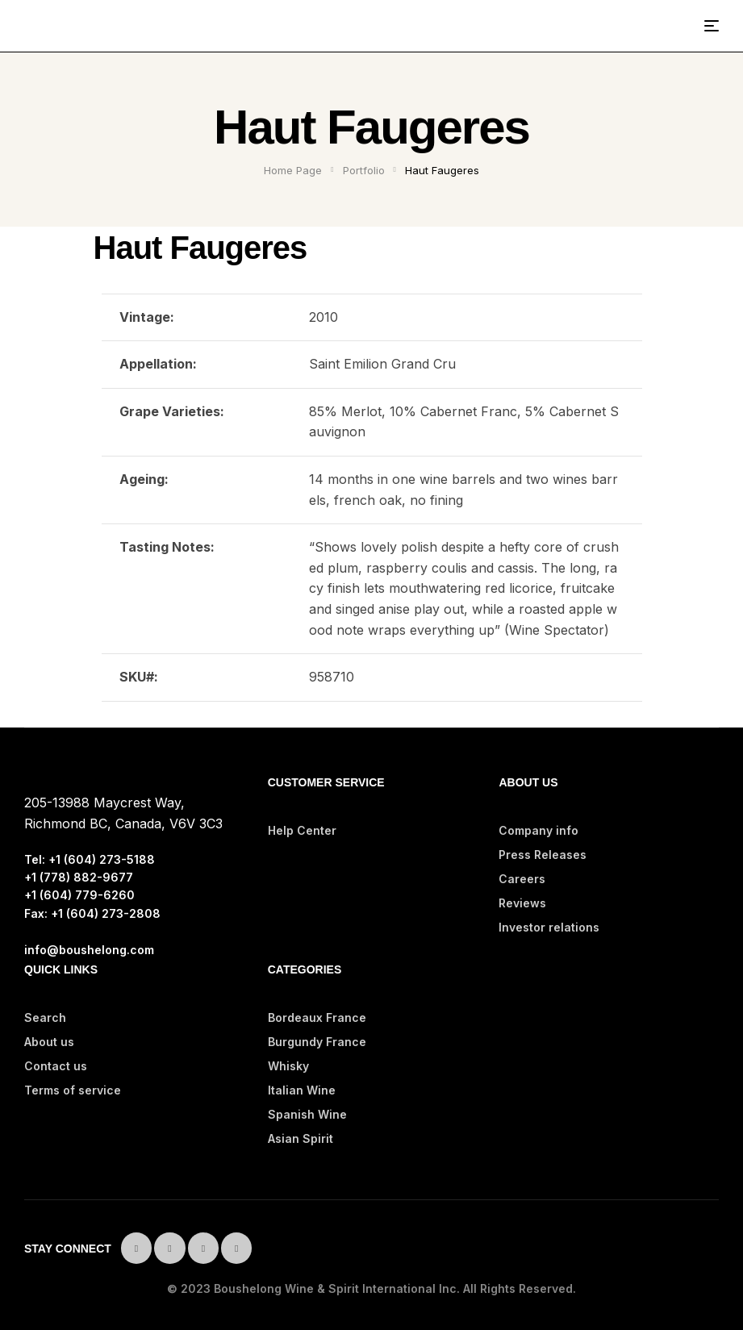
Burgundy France (317, 1042)
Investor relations (549, 927)
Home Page (293, 170)
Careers (522, 879)
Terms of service (72, 1090)
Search (45, 1017)
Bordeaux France (317, 1017)
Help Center (302, 830)
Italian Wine (302, 1090)
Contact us (55, 1066)
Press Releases (542, 854)
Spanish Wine (307, 1114)
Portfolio (364, 170)
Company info (538, 830)
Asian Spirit (300, 1138)
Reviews (522, 903)
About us (49, 1042)
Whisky (288, 1066)
